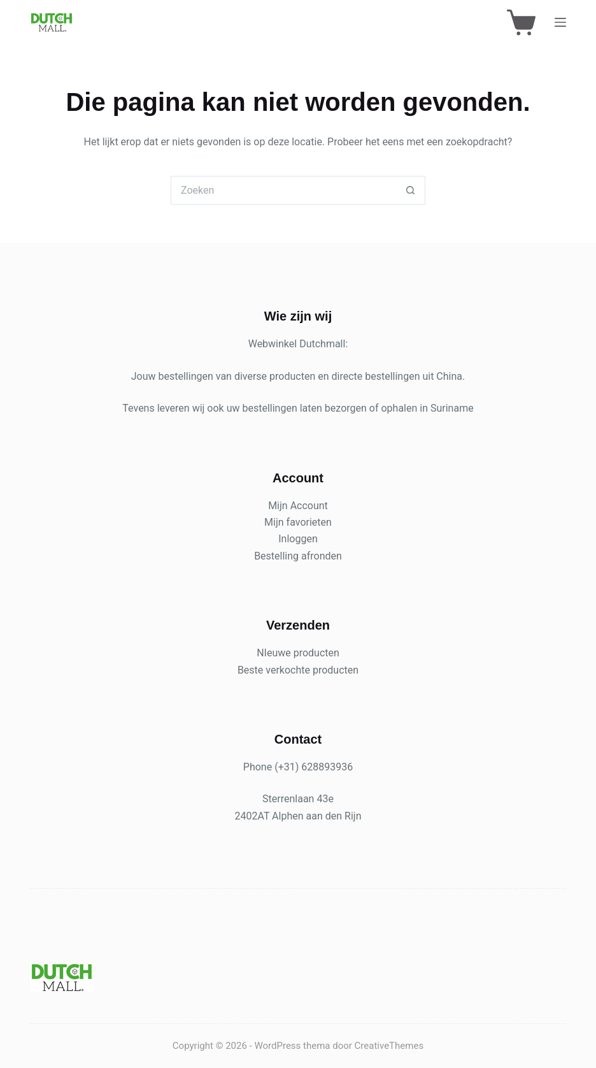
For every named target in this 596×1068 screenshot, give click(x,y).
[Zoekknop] (411, 190)
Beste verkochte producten (298, 670)
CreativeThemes (389, 1045)
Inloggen (298, 539)
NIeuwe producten (298, 653)
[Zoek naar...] (284, 190)
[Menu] (560, 22)
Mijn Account (298, 506)
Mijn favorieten (298, 522)
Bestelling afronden (298, 556)
